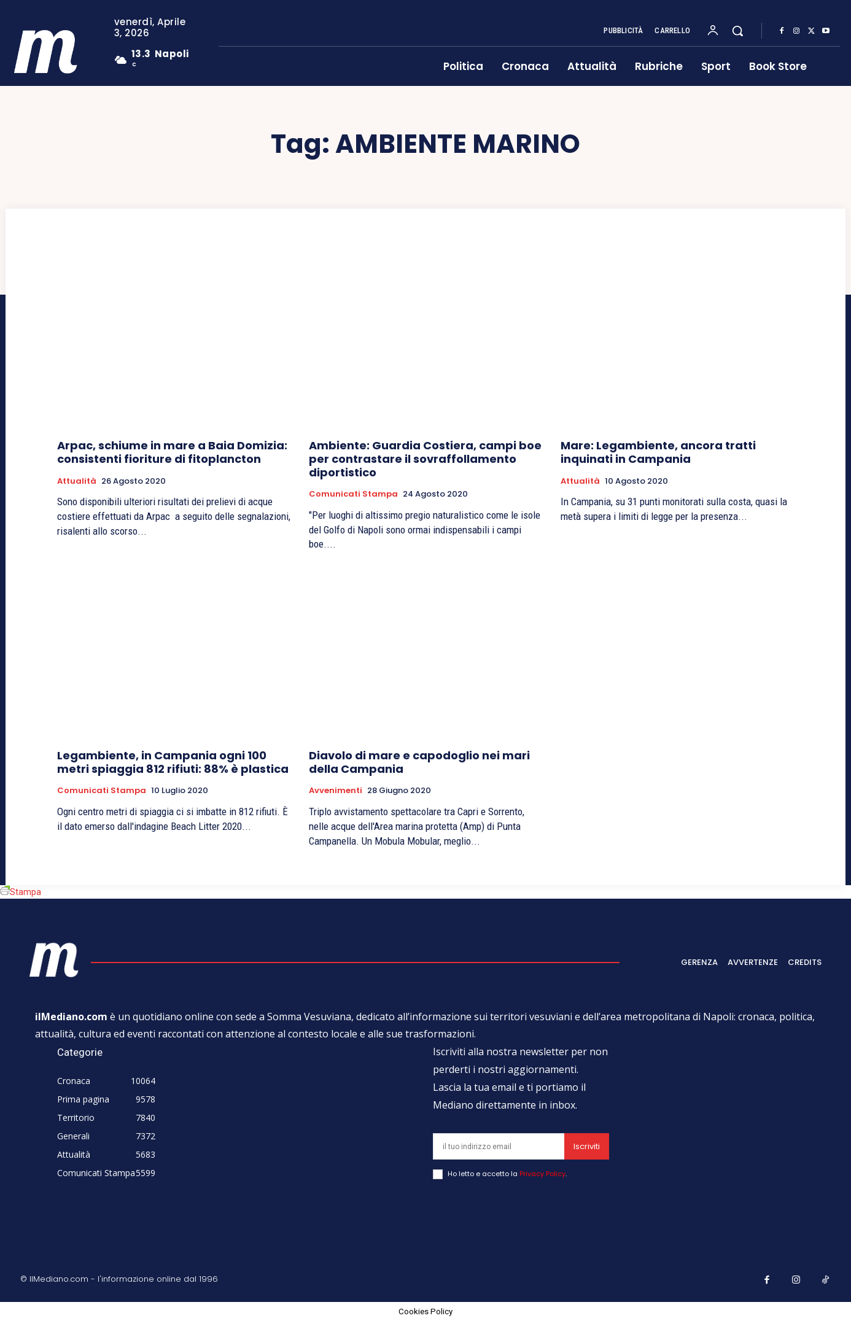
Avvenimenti (335, 791)
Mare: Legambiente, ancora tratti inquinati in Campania (658, 452)
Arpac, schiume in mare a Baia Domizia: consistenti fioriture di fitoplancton (172, 452)
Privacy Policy (542, 1174)
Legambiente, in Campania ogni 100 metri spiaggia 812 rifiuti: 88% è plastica (173, 762)
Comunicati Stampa (353, 494)
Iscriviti (586, 1146)
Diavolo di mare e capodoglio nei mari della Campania (419, 762)
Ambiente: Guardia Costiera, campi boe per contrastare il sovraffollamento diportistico (425, 458)
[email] (498, 1146)
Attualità (76, 481)
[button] (737, 30)
